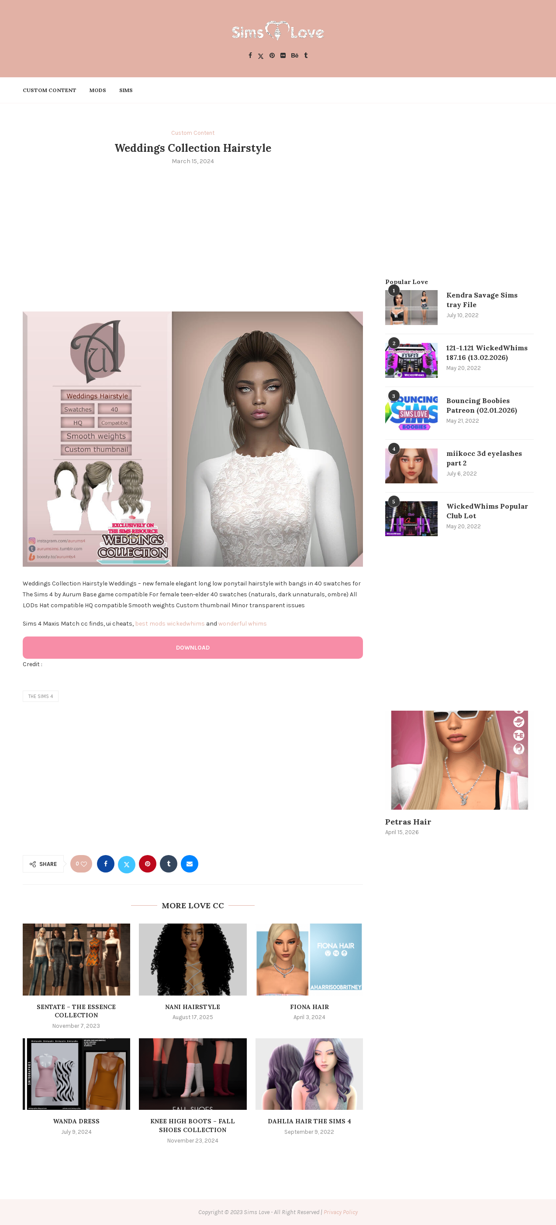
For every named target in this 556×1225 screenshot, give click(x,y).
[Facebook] (250, 56)
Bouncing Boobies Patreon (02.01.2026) (481, 405)
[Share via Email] (189, 864)
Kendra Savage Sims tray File (482, 300)
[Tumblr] (305, 56)
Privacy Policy (341, 1212)
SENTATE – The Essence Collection (76, 1011)
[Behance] (294, 56)
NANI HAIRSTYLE (192, 1007)
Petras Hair (408, 822)
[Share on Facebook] (105, 864)
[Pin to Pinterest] (147, 864)
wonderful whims (242, 623)
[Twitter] (261, 56)
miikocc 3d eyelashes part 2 (484, 458)
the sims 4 (40, 696)
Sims (126, 90)
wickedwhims (186, 623)
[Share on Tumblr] (168, 864)
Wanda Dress (76, 1121)
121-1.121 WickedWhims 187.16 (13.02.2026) (487, 352)
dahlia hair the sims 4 (309, 1121)
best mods (150, 623)
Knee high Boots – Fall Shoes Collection (192, 1125)
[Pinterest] (272, 56)
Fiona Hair (309, 1007)
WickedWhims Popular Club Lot (487, 511)
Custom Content (49, 90)
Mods (98, 90)
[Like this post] (84, 864)
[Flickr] (283, 56)
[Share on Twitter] (126, 864)
